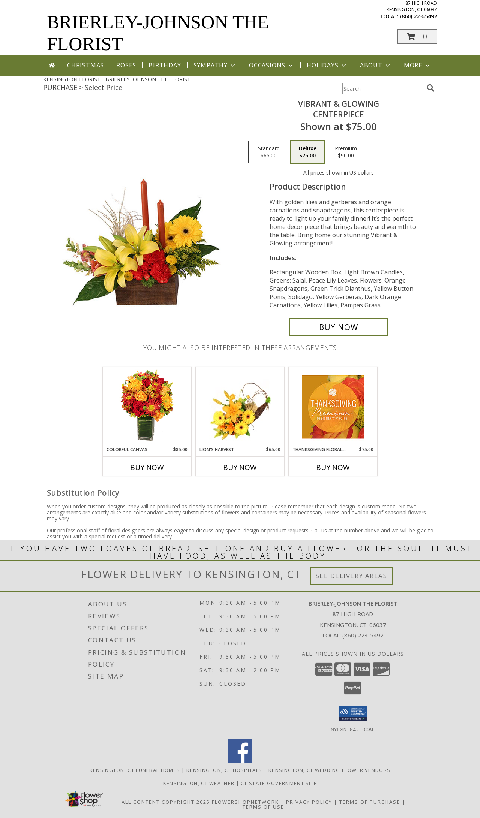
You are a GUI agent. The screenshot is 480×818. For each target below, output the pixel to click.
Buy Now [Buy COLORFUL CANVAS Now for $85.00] (147, 467)
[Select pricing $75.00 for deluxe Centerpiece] (307, 152)
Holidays (327, 65)
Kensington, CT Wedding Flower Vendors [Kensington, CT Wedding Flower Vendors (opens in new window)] (329, 769)
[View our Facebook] (240, 760)
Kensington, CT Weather (199, 782)
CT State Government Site (279, 782)
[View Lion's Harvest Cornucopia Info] (240, 407)
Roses (126, 65)
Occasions (271, 65)
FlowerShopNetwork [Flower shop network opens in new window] (245, 801)
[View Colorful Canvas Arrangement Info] (147, 407)
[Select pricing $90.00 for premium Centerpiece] (346, 152)
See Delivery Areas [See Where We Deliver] (351, 575)
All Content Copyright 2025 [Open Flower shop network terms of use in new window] (166, 801)
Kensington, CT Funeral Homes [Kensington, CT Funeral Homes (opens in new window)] (135, 769)
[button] (417, 36)
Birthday (164, 65)
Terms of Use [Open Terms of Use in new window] (263, 806)
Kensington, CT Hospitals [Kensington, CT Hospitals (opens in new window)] (224, 769)
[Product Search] (383, 88)
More (417, 65)
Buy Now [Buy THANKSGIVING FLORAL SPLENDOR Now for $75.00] (333, 467)
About (376, 65)
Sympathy (215, 65)
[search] (430, 88)
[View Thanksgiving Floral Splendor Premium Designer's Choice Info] (333, 407)
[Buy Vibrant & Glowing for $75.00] (338, 327)
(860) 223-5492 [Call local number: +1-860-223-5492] (418, 16)
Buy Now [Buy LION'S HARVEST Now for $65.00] (240, 467)
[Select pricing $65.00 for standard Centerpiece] (269, 152)
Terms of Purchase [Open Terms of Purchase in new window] (369, 801)
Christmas (85, 65)
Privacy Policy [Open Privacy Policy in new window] (309, 801)
